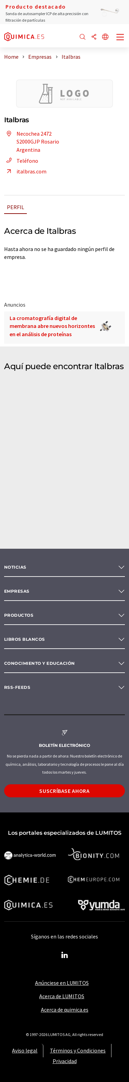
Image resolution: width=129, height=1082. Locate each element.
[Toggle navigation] (120, 37)
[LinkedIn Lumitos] (64, 955)
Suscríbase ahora (64, 790)
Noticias (15, 567)
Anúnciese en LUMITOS (62, 982)
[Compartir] (94, 37)
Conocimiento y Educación (39, 663)
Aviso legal (24, 1050)
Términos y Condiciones (78, 1050)
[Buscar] (82, 37)
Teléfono (21, 160)
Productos (18, 615)
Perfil (15, 207)
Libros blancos (24, 639)
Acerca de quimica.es (64, 1009)
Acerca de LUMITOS (61, 996)
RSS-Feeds (17, 687)
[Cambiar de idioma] (105, 37)
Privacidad (65, 1061)
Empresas (17, 591)
